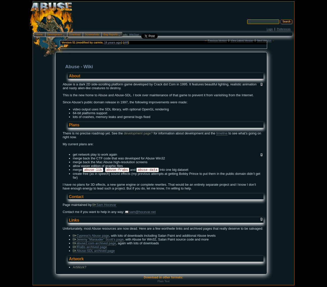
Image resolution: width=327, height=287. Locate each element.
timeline (222, 133)
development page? (138, 133)
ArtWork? (79, 268)
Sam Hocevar (104, 205)
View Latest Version (242, 40)
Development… (55, 35)
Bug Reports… (111, 35)
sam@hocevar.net (140, 212)
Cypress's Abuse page (91, 236)
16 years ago (112, 42)
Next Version (264, 40)
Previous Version (217, 40)
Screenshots (92, 34)
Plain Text (163, 281)
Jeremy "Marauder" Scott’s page (98, 240)
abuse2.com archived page (94, 244)
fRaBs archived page (90, 247)
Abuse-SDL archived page (94, 251)
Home (39, 34)
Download (74, 34)
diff (126, 42)
